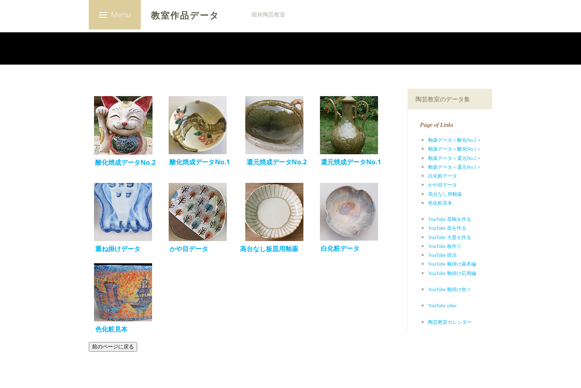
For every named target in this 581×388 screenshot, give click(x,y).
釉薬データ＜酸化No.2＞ (454, 140)
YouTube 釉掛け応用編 (452, 273)
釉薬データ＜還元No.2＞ (454, 158)
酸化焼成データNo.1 (196, 161)
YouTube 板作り (445, 246)
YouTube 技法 (442, 255)
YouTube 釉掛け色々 (449, 289)
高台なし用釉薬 (445, 194)
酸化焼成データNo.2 (122, 162)
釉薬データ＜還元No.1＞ (454, 167)
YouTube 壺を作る (447, 228)
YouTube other (442, 305)
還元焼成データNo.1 (351, 161)
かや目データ (442, 185)
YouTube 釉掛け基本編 (452, 264)
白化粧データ (442, 176)
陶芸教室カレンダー (450, 322)
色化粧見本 (440, 203)
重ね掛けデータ (117, 248)
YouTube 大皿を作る (449, 237)
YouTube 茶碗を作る (449, 219)
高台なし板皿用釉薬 (269, 248)
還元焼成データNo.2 (277, 161)
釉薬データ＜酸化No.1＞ (454, 149)
